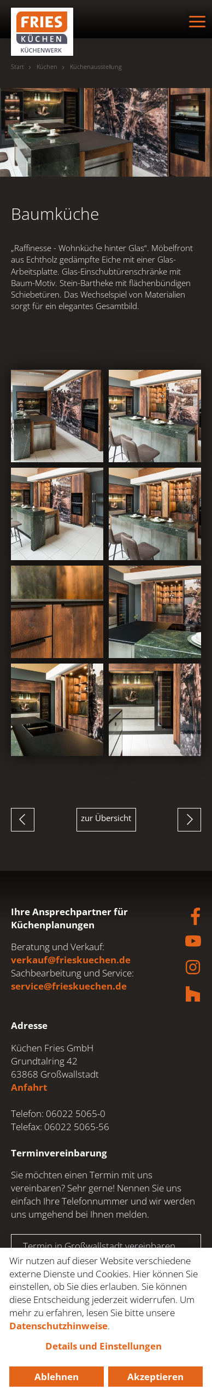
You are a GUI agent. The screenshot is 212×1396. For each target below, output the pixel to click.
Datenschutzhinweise (58, 1325)
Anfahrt (29, 1087)
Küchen (47, 67)
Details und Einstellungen (103, 1346)
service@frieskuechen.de (69, 986)
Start (17, 67)
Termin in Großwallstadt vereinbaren (99, 1246)
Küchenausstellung (96, 67)
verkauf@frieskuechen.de (71, 959)
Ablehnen (56, 1376)
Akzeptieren (155, 1376)
